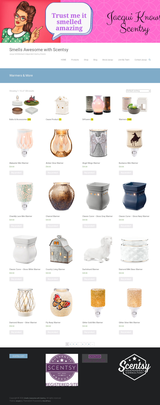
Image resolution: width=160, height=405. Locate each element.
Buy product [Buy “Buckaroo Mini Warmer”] (126, 173)
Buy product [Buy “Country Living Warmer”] (53, 279)
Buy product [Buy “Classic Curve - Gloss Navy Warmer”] (126, 226)
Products (75, 60)
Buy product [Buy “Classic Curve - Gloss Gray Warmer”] (89, 226)
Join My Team (123, 60)
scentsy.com (18, 356)
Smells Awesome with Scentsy (38, 49)
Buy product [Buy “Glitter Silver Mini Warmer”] (126, 332)
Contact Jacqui (141, 60)
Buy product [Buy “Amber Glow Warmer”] (53, 173)
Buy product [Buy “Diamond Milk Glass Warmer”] (126, 279)
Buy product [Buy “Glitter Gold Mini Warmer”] (89, 332)
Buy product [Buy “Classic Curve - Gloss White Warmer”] (16, 279)
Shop (86, 60)
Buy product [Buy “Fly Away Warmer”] (53, 332)
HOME (63, 60)
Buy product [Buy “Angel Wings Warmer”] (89, 173)
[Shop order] (138, 91)
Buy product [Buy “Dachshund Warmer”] (89, 279)
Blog (95, 60)
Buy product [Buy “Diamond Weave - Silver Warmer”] (16, 332)
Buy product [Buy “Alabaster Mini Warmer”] (16, 173)
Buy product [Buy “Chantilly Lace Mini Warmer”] (16, 226)
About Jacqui (107, 60)
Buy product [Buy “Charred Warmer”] (53, 226)
